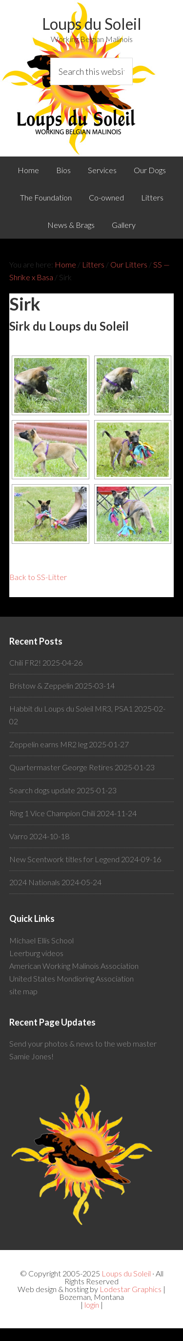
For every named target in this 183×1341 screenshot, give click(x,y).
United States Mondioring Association (71, 978)
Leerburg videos (36, 953)
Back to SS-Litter (38, 576)
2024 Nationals (34, 882)
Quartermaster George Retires (61, 767)
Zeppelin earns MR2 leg (48, 744)
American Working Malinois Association (74, 965)
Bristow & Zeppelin (41, 685)
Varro (18, 836)
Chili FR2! (25, 662)
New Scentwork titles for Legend (64, 859)
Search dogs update (42, 790)
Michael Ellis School (41, 940)
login (91, 1304)
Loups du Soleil (92, 23)
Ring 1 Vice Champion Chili (52, 813)
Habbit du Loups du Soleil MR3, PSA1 (71, 708)
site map (23, 991)
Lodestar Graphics (131, 1289)
